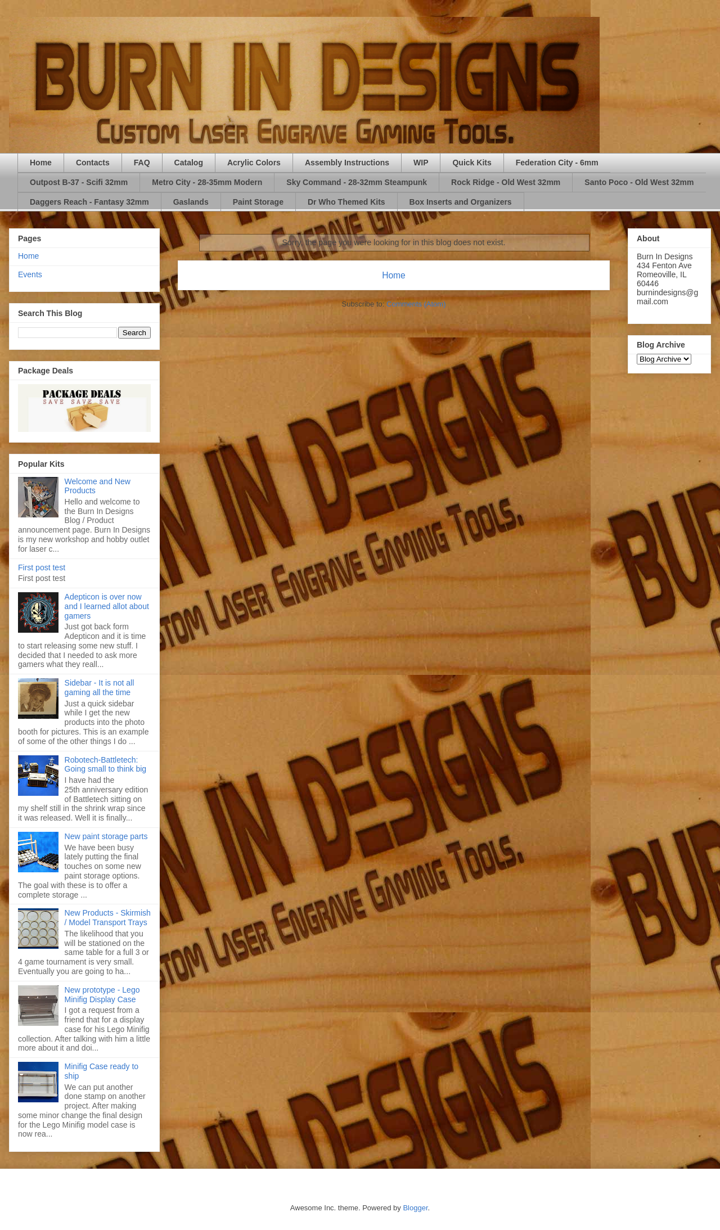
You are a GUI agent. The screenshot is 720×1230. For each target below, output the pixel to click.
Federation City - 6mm (557, 162)
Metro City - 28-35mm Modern (207, 182)
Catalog (188, 162)
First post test (41, 567)
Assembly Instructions (347, 162)
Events (30, 274)
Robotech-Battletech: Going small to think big (106, 764)
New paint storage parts (106, 836)
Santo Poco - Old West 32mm (639, 182)
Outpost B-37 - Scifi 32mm (79, 182)
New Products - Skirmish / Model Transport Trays (108, 917)
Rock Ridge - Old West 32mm (505, 182)
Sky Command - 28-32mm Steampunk (356, 182)
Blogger (415, 1208)
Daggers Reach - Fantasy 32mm (89, 201)
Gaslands (191, 201)
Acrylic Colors (254, 162)
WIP (420, 162)
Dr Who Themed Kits (346, 201)
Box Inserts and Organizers (461, 201)
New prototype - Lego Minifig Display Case (102, 994)
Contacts (93, 162)
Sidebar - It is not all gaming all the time (99, 687)
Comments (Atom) (416, 304)
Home (41, 162)
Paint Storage (258, 201)
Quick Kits (471, 162)
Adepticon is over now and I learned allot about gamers (107, 606)
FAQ (142, 162)
